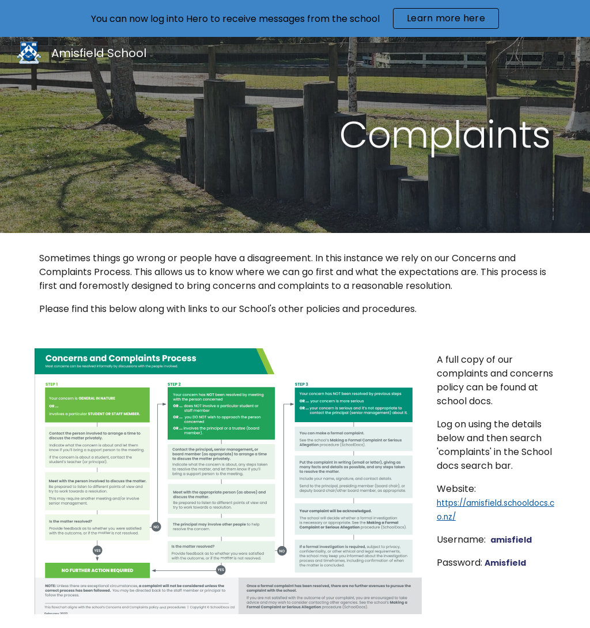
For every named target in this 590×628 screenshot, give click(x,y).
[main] (339, 135)
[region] (295, 18)
